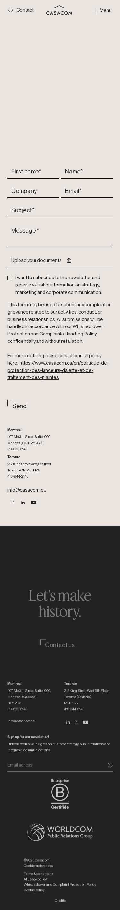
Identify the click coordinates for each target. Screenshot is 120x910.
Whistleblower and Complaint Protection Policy (60, 894)
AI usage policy (35, 888)
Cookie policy (34, 899)
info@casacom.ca (26, 490)
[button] (60, 261)
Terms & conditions (38, 883)
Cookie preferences (38, 875)
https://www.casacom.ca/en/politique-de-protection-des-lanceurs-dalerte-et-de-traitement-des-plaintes (58, 370)
